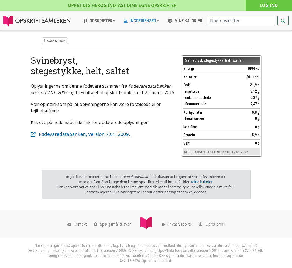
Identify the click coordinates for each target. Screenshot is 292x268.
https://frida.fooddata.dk (175, 250)
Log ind (269, 5)
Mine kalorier (201, 181)
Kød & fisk (55, 40)
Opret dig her (122, 5)
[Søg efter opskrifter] (241, 21)
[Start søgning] (283, 21)
